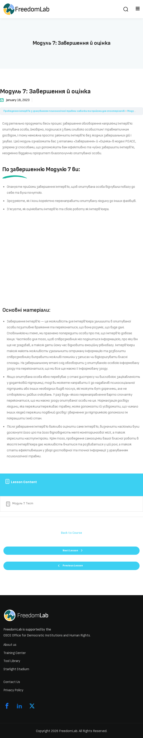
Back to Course (71, 533)
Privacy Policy (13, 690)
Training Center (14, 653)
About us (9, 645)
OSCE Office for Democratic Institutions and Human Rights (46, 635)
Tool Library (11, 661)
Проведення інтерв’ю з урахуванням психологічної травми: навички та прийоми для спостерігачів (64, 111)
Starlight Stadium (16, 669)
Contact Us (11, 682)
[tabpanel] (71, 293)
